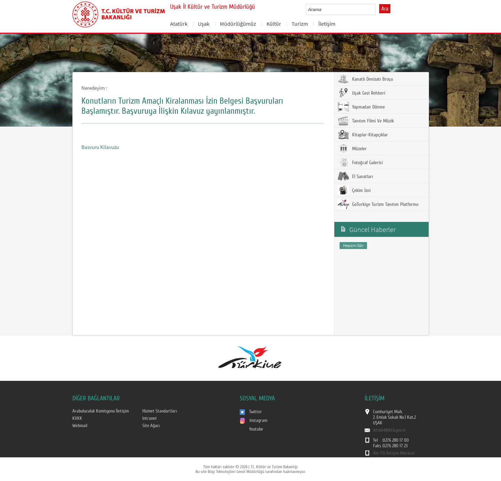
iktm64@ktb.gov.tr (389, 430)
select (377, 9)
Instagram (258, 420)
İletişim (326, 23)
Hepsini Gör (353, 245)
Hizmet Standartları (159, 411)
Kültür (274, 23)
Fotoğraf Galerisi (360, 162)
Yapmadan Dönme (361, 107)
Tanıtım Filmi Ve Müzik (366, 121)
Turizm (300, 23)
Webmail (79, 425)
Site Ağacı (151, 425)
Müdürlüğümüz (238, 23)
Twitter (255, 412)
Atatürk (179, 23)
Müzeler (352, 148)
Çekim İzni (354, 190)
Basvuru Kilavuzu (100, 147)
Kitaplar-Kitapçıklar (363, 134)
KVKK (77, 418)
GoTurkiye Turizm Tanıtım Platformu (378, 204)
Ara (384, 9)
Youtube (256, 429)
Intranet (149, 418)
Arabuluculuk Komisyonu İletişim (100, 411)
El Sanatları (355, 176)
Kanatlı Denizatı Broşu (365, 79)
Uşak (203, 23)
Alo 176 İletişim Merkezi (393, 453)
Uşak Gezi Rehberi (361, 93)
